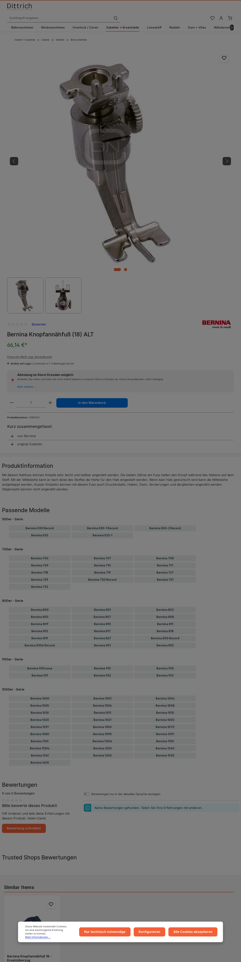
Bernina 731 (165, 331)
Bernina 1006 (102, 457)
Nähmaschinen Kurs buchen (31, 880)
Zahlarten (134, 852)
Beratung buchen (24, 884)
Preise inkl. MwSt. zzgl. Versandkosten (166, 84)
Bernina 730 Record (102, 331)
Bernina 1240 (165, 499)
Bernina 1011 (102, 464)
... (129, 839)
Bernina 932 (102, 427)
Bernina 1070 (165, 478)
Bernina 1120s (102, 492)
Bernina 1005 (39, 457)
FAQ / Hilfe (195, 871)
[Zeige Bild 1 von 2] (68, 168)
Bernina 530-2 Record (165, 279)
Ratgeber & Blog (198, 839)
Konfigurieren (157, 933)
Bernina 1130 (165, 492)
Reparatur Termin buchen (29, 888)
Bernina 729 (39, 331)
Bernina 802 (165, 361)
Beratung (194, 852)
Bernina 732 (39, 338)
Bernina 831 (102, 397)
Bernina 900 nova (39, 420)
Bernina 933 (165, 427)
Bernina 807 (102, 368)
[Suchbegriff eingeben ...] (116, 10)
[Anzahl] (168, 137)
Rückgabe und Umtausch (144, 858)
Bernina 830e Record (40, 397)
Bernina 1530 (165, 507)
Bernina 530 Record (40, 279)
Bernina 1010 (40, 464)
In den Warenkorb (180, 150)
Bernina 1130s (40, 499)
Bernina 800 (40, 361)
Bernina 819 (39, 389)
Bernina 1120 (40, 492)
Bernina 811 (165, 375)
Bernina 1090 (102, 485)
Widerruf (73, 858)
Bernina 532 (39, 286)
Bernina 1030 (165, 471)
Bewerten (176, 52)
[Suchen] (172, 10)
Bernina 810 (102, 375)
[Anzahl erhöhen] (187, 137)
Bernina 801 (102, 361)
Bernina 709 (39, 317)
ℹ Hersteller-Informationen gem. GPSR (120, 815)
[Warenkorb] (229, 10)
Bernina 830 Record (165, 389)
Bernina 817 (102, 382)
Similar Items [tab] (19, 638)
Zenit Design (131, 956)
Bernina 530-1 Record (102, 279)
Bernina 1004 (165, 450)
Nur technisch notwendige (117, 933)
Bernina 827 (102, 389)
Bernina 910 (102, 420)
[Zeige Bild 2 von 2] (76, 168)
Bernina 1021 (102, 471)
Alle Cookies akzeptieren (195, 933)
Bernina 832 (165, 397)
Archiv (132, 871)
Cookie (72, 864)
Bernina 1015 (165, 464)
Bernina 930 (165, 420)
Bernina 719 (102, 324)
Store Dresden (137, 864)
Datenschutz (75, 852)
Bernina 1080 (39, 485)
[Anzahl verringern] (148, 137)
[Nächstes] (232, 24)
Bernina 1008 (165, 457)
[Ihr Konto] (220, 10)
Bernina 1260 (102, 507)
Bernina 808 (165, 368)
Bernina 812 (39, 382)
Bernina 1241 (40, 507)
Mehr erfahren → (164, 121)
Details (32, 745)
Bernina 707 (102, 309)
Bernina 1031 (40, 478)
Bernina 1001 (102, 450)
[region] (71, 120)
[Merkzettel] (211, 10)
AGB (70, 845)
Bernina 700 (39, 309)
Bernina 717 (165, 317)
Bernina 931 (40, 427)
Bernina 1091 (165, 485)
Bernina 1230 (102, 499)
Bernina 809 (39, 375)
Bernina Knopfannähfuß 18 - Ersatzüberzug (29, 709)
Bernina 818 (165, 382)
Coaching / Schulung (201, 845)
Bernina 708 (165, 309)
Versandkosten (218, 954)
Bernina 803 (39, 368)
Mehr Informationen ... (37, 937)
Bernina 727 (165, 324)
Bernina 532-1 (102, 286)
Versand (133, 845)
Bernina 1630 (40, 514)
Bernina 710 (102, 317)
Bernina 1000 (39, 450)
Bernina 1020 (39, 471)
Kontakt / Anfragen (200, 864)
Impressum (74, 839)
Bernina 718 (39, 324)
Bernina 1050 (102, 478)
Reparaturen (196, 858)
